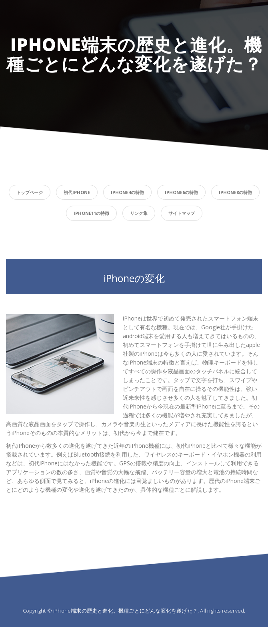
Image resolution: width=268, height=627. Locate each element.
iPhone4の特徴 (127, 192)
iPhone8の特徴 (235, 192)
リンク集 (139, 213)
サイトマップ (181, 213)
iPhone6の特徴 (181, 192)
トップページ (29, 192)
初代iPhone (77, 192)
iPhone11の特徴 (91, 213)
